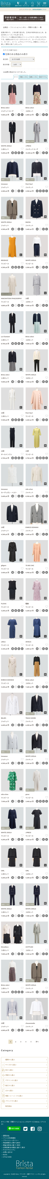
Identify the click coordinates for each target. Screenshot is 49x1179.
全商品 (5, 27)
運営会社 (5, 1136)
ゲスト (27, 9)
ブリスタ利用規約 (8, 1138)
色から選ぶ (9, 1070)
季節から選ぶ (33, 27)
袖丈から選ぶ (10, 1085)
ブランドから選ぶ (11, 1101)
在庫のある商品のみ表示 (15, 54)
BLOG (4, 1155)
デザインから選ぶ (11, 1080)
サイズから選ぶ (10, 1065)
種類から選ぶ (10, 1060)
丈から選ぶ (9, 1091)
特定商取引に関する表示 (10, 1143)
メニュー (44, 4)
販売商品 (8, 1106)
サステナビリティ (8, 1150)
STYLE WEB (6, 1157)
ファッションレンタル (18, 27)
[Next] (37, 1042)
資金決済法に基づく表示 (10, 1145)
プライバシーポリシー (10, 1140)
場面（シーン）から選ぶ (13, 1096)
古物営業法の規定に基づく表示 (13, 1147)
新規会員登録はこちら (39, 9)
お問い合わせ (6, 1152)
